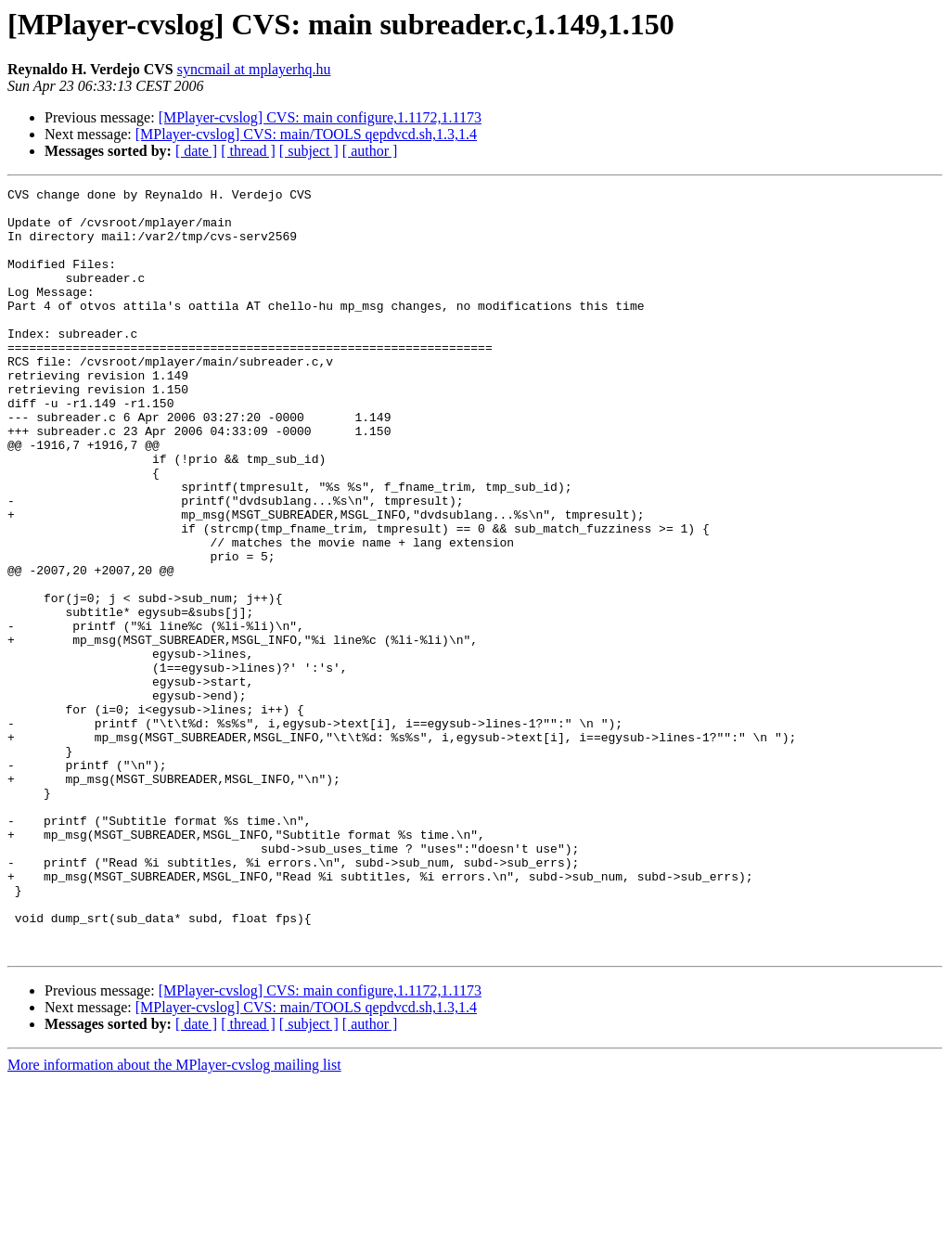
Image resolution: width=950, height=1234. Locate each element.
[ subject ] (309, 151)
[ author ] (370, 151)
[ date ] (196, 151)
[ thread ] (248, 151)
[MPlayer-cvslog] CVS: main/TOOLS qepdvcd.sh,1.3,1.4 (306, 134)
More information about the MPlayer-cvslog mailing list (174, 1218)
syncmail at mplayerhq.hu (254, 69)
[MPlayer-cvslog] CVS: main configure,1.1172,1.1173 (320, 117)
